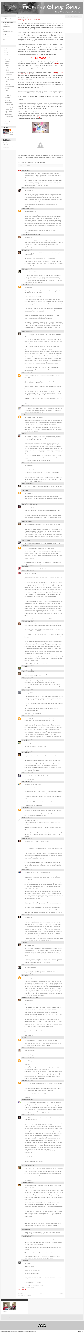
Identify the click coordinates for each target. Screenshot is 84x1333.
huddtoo (24, 566)
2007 (5, 123)
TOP (82, 1331)
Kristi (23, 405)
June (6, 67)
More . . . (4, 39)
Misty (23, 269)
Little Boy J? (7, 100)
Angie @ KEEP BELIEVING (28, 997)
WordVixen (24, 838)
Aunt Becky (24, 781)
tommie (24, 1047)
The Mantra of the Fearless (8, 31)
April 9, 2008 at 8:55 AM (27, 1080)
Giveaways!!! (7, 88)
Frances (24, 490)
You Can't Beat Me (6, 36)
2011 (5, 48)
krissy (23, 942)
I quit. (6, 92)
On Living (4, 34)
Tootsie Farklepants (26, 188)
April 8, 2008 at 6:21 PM (28, 914)
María (23, 773)
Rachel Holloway (26, 331)
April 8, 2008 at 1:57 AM (27, 284)
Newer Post (20, 1293)
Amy (23, 1080)
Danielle (24, 1260)
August (6, 63)
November (7, 57)
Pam (23, 914)
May (6, 68)
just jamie (24, 690)
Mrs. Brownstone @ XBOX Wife (29, 234)
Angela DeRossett (26, 671)
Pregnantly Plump (26, 521)
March (6, 118)
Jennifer (24, 1115)
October (6, 59)
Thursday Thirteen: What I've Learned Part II (9, 104)
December (7, 56)
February (7, 119)
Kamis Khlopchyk (26, 621)
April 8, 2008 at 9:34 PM (28, 1037)
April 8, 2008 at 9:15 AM (27, 433)
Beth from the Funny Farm (28, 504)
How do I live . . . (8, 90)
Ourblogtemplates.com (29, 1331)
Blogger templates (6, 1331)
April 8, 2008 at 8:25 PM (28, 964)
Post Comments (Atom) (28, 1295)
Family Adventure (26, 373)
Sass (23, 284)
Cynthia (24, 807)
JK (22, 1037)
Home (40, 1293)
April (6, 70)
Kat (23, 433)
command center (6, 1317)
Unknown (24, 545)
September (7, 61)
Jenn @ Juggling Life (27, 1165)
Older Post (61, 1293)
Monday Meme (8, 77)
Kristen (23, 869)
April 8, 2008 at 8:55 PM (28, 974)
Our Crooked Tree (26, 817)
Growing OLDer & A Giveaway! (29, 20)
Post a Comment (22, 1289)
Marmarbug (25, 752)
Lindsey (24, 250)
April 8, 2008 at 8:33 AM (27, 414)
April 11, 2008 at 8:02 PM (28, 1287)
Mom (23, 975)
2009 (5, 52)
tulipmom (24, 208)
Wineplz (24, 666)
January (6, 121)
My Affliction (5, 32)
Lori (23, 414)
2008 (5, 54)
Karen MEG (25, 1182)
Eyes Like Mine (6, 24)
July (6, 65)
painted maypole (26, 1099)
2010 (5, 50)
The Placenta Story (6, 26)
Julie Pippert (25, 540)
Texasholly (24, 716)
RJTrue (57, 63)
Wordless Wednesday (9, 86)
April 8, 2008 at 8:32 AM (27, 405)
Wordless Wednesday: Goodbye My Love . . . (9, 74)
